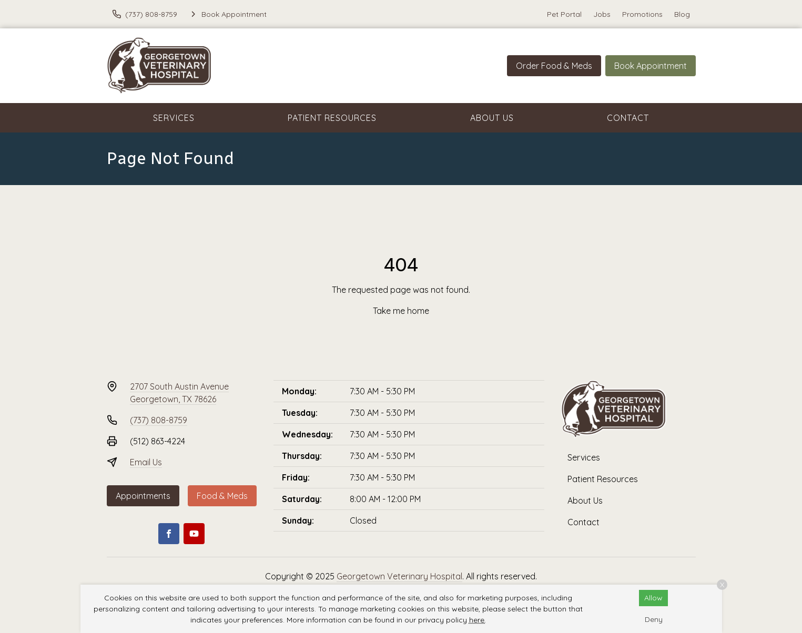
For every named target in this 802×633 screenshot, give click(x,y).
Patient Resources (332, 118)
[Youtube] (194, 533)
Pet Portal (564, 14)
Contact (628, 118)
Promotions (642, 14)
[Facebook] (168, 533)
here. (477, 620)
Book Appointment (650, 65)
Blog (682, 14)
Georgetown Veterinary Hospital (399, 576)
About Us (492, 118)
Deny (654, 619)
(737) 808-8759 (158, 420)
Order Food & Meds (554, 65)
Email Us (146, 462)
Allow (653, 598)
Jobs (602, 14)
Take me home (401, 310)
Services (174, 118)
